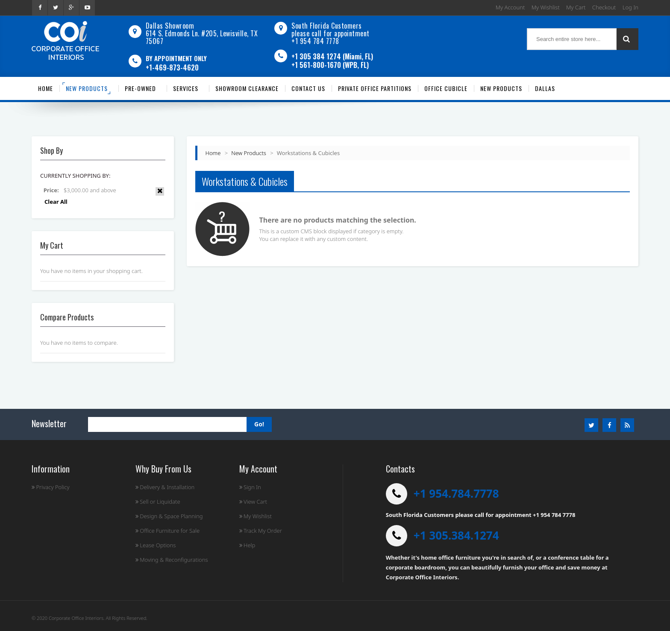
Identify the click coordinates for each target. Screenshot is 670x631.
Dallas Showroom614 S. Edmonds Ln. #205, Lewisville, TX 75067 (202, 33)
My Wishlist (546, 7)
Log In (630, 7)
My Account (510, 7)
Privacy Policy (51, 487)
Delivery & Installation (165, 487)
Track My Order (260, 530)
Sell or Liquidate (157, 501)
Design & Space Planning (169, 516)
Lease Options (155, 545)
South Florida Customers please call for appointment (330, 29)
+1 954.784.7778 (456, 493)
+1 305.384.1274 (456, 535)
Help (247, 545)
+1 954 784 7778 (315, 41)
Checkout (604, 7)
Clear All (56, 201)
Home (213, 153)
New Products (248, 153)
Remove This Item (160, 191)
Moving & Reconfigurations (171, 559)
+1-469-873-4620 (172, 67)
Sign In (250, 487)
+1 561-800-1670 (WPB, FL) (330, 65)
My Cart (575, 7)
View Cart (253, 501)
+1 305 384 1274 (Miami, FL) (332, 56)
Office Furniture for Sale (167, 530)
